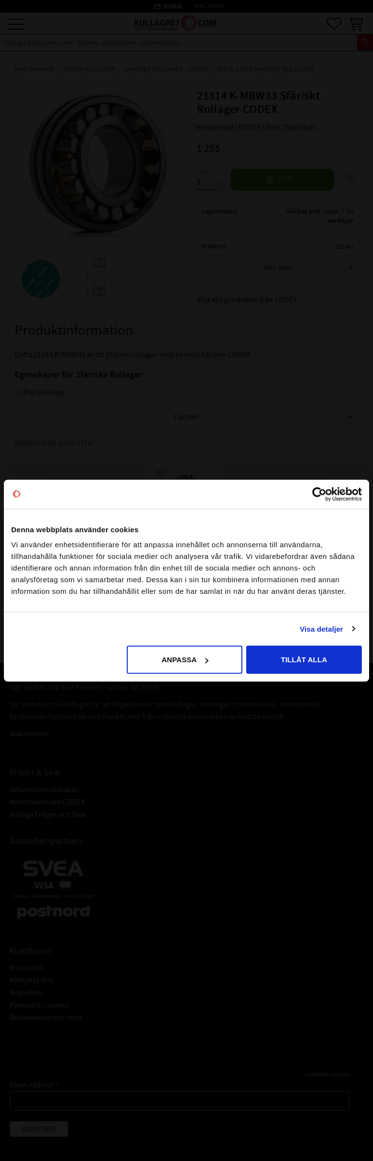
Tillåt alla (304, 659)
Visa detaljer (321, 628)
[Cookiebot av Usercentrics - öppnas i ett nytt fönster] (319, 494)
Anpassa (185, 659)
